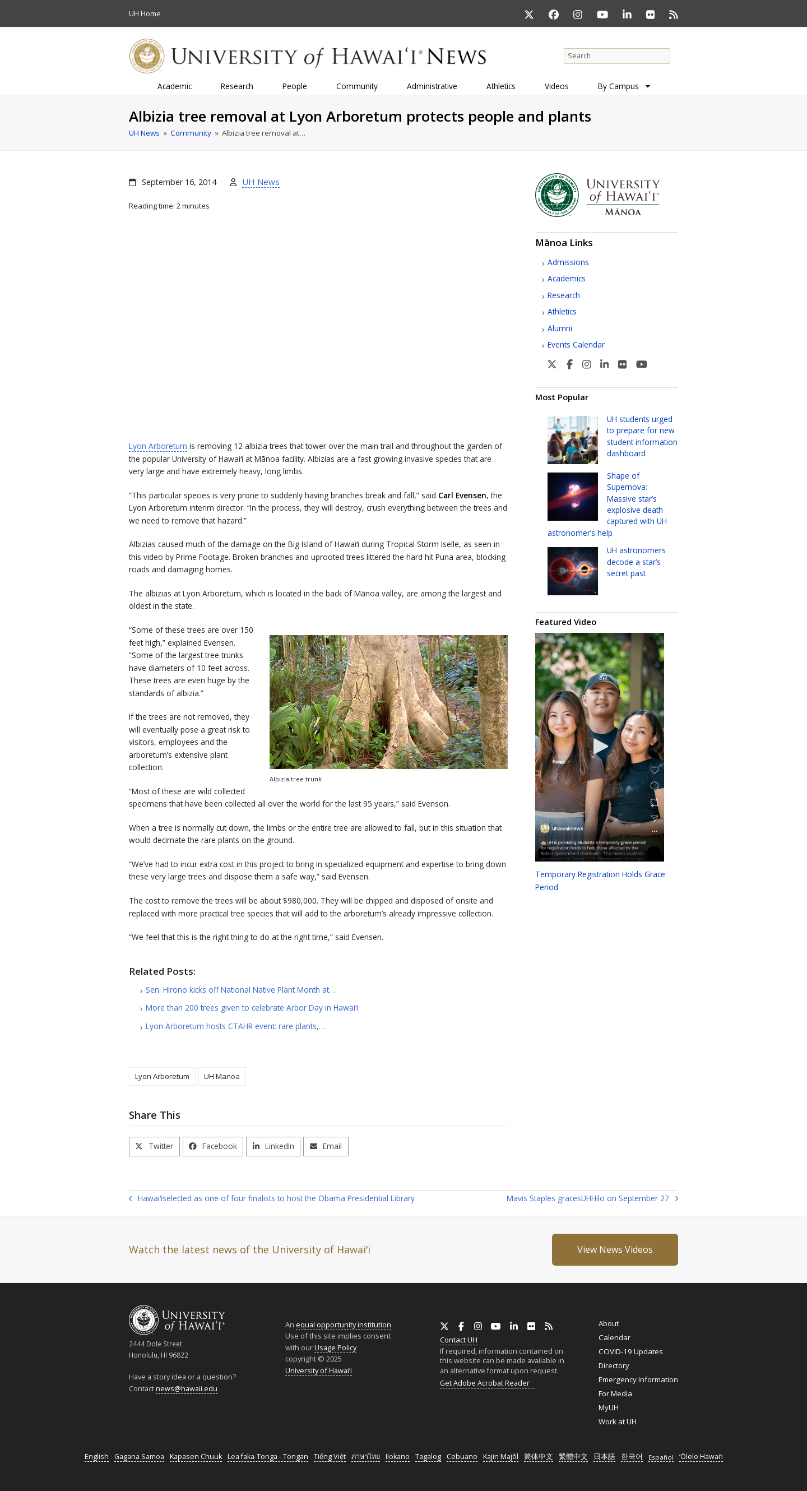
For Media (615, 1393)
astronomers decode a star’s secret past (636, 561)
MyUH (609, 1407)
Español (661, 1457)
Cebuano (462, 1456)
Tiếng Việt (330, 1456)
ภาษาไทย (365, 1456)
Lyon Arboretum (158, 446)
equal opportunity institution (343, 1324)
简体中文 (538, 1456)
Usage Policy (335, 1347)
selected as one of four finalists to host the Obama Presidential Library (272, 1198)
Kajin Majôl (500, 1456)
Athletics (562, 311)
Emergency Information (638, 1379)
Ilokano (398, 1456)
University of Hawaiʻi (318, 1370)
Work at (618, 1421)
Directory (614, 1365)
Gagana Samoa (139, 1456)
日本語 (604, 1456)
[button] (154, 1146)
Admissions (568, 262)
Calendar (614, 1337)
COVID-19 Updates (631, 1351)
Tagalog (428, 1456)
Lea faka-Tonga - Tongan (268, 1456)
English (97, 1456)
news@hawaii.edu (186, 1388)
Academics (567, 278)
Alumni (560, 328)
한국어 (632, 1456)
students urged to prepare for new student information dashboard (642, 436)
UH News (261, 181)
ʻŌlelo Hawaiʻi (701, 1456)
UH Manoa (222, 1076)
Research (564, 295)
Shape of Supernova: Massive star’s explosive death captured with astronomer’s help (607, 504)
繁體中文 (573, 1456)
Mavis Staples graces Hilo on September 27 (592, 1198)
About (609, 1323)
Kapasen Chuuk (196, 1456)
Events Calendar (576, 344)
